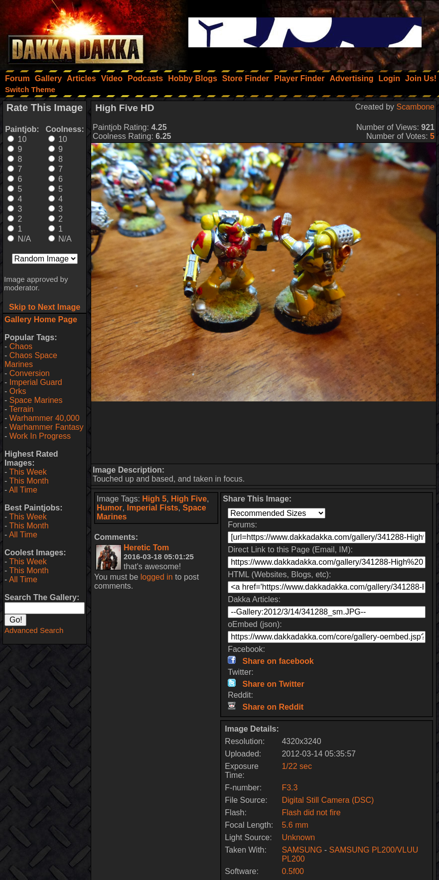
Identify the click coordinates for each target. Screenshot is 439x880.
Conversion (29, 373)
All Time (23, 490)
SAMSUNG (302, 850)
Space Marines (36, 400)
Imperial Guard (35, 382)
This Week (27, 472)
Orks (17, 391)
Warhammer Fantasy (46, 427)
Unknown (298, 837)
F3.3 (289, 787)
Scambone (416, 107)
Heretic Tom (146, 547)
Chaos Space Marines (30, 360)
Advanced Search (33, 630)
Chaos (20, 346)
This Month (28, 481)
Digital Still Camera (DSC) (328, 800)
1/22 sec (296, 766)
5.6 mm (295, 825)
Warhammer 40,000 (44, 418)
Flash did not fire (311, 812)
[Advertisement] (263, 432)
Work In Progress (40, 436)
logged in (157, 577)
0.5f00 (292, 871)
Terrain (21, 409)
